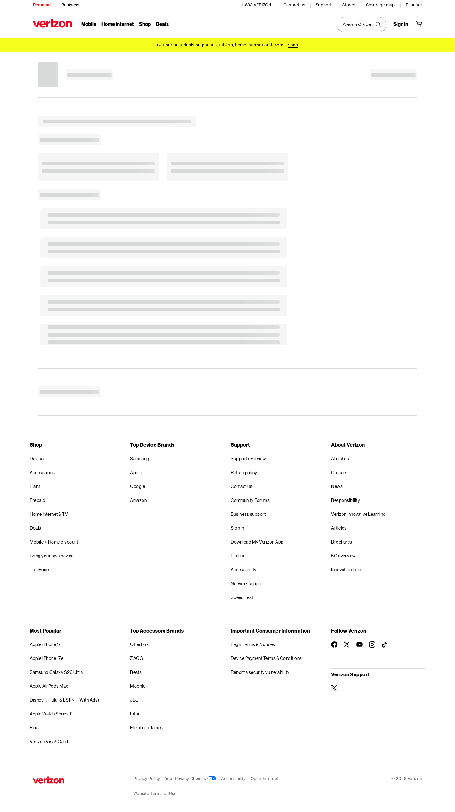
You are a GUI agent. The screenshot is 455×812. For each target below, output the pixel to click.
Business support (248, 514)
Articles (339, 528)
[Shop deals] (293, 45)
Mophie (137, 686)
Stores (348, 5)
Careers (339, 472)
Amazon (138, 500)
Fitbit (135, 713)
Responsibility (345, 500)
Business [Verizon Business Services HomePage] (70, 5)
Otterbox (139, 644)
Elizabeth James (146, 727)
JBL (134, 700)
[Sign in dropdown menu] (400, 23)
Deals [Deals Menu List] (162, 24)
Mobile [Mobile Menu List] (88, 24)
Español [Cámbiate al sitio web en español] (414, 5)
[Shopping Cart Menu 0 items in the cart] (419, 24)
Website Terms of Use (155, 793)
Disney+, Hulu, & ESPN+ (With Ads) (64, 700)
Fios (34, 727)
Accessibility (244, 569)
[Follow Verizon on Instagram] (372, 644)
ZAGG (136, 658)
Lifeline (238, 555)
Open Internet (265, 778)
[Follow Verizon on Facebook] (334, 644)
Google (137, 486)
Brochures (341, 541)
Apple (136, 472)
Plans (35, 486)
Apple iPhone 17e (46, 658)
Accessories (42, 472)
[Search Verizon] (361, 24)
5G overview (343, 555)
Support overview (248, 458)
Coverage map (380, 5)
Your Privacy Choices (190, 778)
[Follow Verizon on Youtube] (359, 644)
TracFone (39, 569)
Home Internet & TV (49, 514)
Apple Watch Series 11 (51, 713)
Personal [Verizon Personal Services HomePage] (41, 5)
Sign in (237, 528)
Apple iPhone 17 (45, 644)
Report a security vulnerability (260, 672)
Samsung (139, 458)
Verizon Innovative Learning (358, 514)
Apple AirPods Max (49, 686)
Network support (248, 583)
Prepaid (38, 500)
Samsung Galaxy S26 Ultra (56, 672)
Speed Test (242, 597)
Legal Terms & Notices (253, 644)
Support (323, 5)
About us (340, 458)
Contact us (294, 5)
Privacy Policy (146, 778)
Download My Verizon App (257, 541)
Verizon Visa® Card (49, 741)
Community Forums (250, 500)
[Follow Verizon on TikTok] (385, 645)
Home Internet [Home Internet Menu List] (117, 24)
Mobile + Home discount (54, 541)
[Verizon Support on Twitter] (334, 688)
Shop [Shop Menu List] (145, 24)
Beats (136, 672)
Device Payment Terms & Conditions (266, 658)
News (337, 486)
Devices (38, 458)
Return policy (244, 472)
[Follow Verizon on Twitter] (347, 644)
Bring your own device (52, 555)
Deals (35, 528)
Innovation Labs (347, 569)
